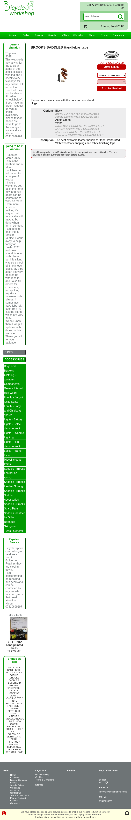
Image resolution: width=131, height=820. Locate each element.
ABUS (11, 667)
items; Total (112, 26)
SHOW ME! (18, 645)
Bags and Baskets (10, 368)
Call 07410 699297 (100, 4)
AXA (18, 667)
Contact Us (15, 793)
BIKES (9, 352)
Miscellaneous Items (12, 462)
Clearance (118, 35)
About (92, 35)
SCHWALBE (14, 734)
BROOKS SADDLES (14, 679)
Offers (65, 35)
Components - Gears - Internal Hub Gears (13, 388)
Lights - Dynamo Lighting (14, 435)
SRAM (14, 739)
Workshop (78, 35)
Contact (105, 35)
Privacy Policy (42, 774)
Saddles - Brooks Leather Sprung (14, 484)
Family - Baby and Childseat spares (12, 410)
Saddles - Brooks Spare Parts (14, 506)
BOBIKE (14, 675)
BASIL (10, 670)
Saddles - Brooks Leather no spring (14, 473)
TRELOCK (11, 752)
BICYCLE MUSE (14, 672)
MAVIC (13, 713)
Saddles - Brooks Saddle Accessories (14, 495)
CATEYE (14, 690)
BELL (17, 670)
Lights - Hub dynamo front (12, 444)
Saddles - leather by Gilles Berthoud (14, 517)
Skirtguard (10, 526)
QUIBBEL (10, 729)
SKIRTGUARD (14, 736)
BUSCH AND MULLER (14, 684)
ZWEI (20, 752)
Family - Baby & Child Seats (13, 399)
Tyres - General (13, 530)
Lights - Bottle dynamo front (12, 426)
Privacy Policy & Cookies (18, 799)
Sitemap (39, 785)
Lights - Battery (13, 419)
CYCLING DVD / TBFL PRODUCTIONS (14, 701)
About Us (14, 790)
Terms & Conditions (19, 795)
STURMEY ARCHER (14, 743)
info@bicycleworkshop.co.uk (113, 791)
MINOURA (14, 716)
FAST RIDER (14, 706)
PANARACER (14, 726)
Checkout (14, 777)
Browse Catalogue (19, 780)
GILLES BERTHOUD (14, 709)
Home (12, 35)
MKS (11, 721)
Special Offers (17, 785)
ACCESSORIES (14, 359)
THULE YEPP (14, 749)
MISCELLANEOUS (14, 718)
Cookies (39, 777)
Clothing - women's (10, 377)
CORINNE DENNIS (14, 694)
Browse (39, 35)
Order (26, 35)
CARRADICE (14, 688)
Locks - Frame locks (12, 453)
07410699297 (105, 801)
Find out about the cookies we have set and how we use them (65, 817)
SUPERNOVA (14, 747)
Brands (52, 35)
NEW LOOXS (15, 722)
